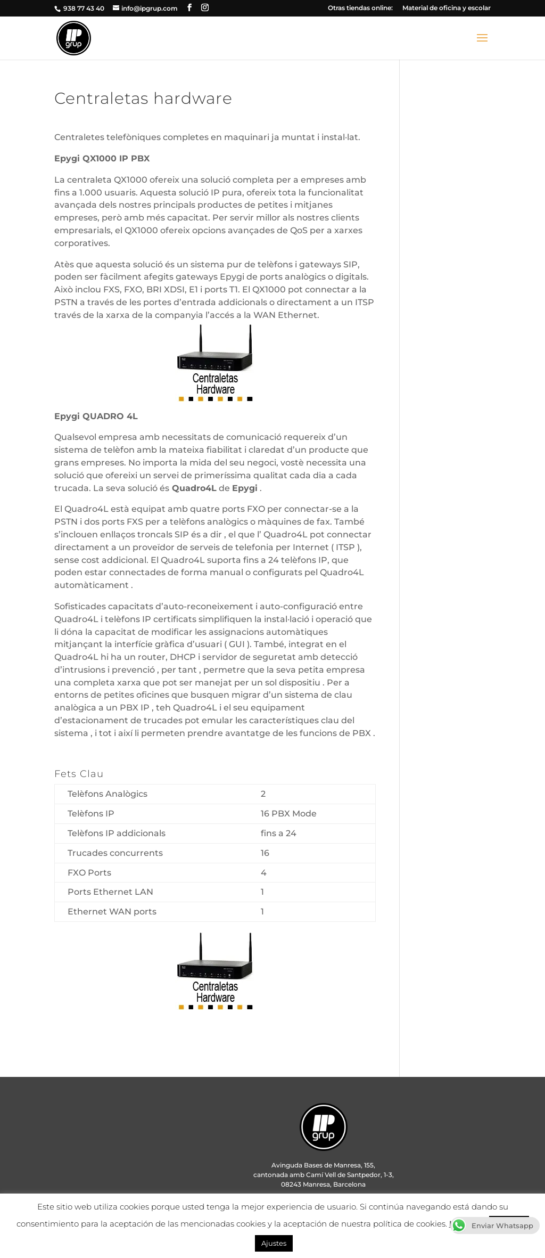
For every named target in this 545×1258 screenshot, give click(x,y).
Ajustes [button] (273, 1243)
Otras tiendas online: (360, 8)
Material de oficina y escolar (446, 8)
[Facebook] (189, 8)
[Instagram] (205, 8)
